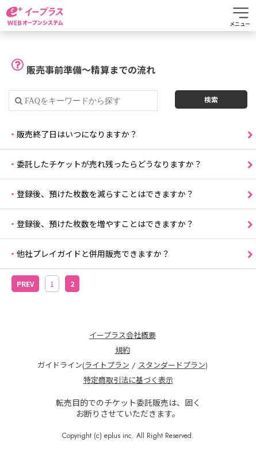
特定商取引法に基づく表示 (128, 380)
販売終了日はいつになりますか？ (77, 134)
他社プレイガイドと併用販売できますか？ (93, 253)
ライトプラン (107, 365)
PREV (25, 284)
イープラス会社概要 (122, 336)
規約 (122, 350)
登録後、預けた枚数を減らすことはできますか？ (105, 193)
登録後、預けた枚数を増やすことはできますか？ (105, 223)
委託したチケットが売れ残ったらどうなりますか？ (109, 164)
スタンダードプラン (171, 365)
